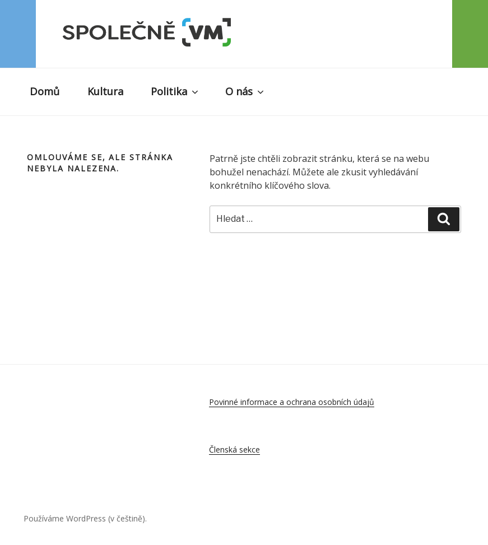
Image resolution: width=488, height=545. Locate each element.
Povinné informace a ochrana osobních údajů (291, 402)
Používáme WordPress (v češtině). (85, 518)
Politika (175, 91)
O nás (245, 91)
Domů (44, 91)
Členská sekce (234, 449)
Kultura (105, 91)
